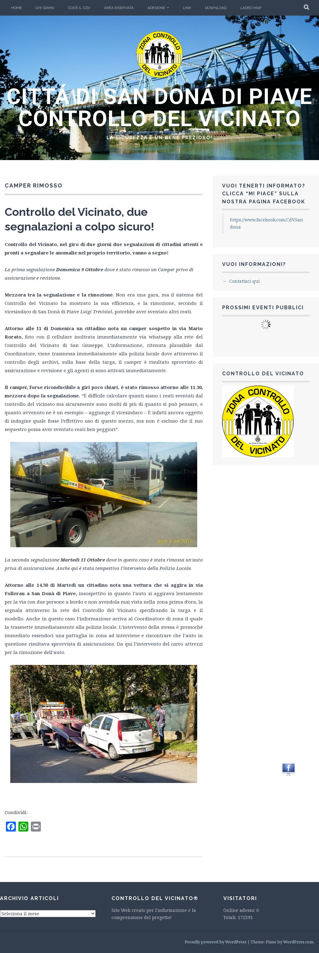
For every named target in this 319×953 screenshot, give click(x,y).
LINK (187, 8)
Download (215, 8)
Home (16, 8)
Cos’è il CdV (79, 8)
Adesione (156, 8)
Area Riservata (119, 8)
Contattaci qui (244, 281)
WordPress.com (298, 942)
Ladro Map (250, 8)
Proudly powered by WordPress (215, 942)
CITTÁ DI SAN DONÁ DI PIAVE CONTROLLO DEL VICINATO (159, 107)
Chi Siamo (45, 8)
